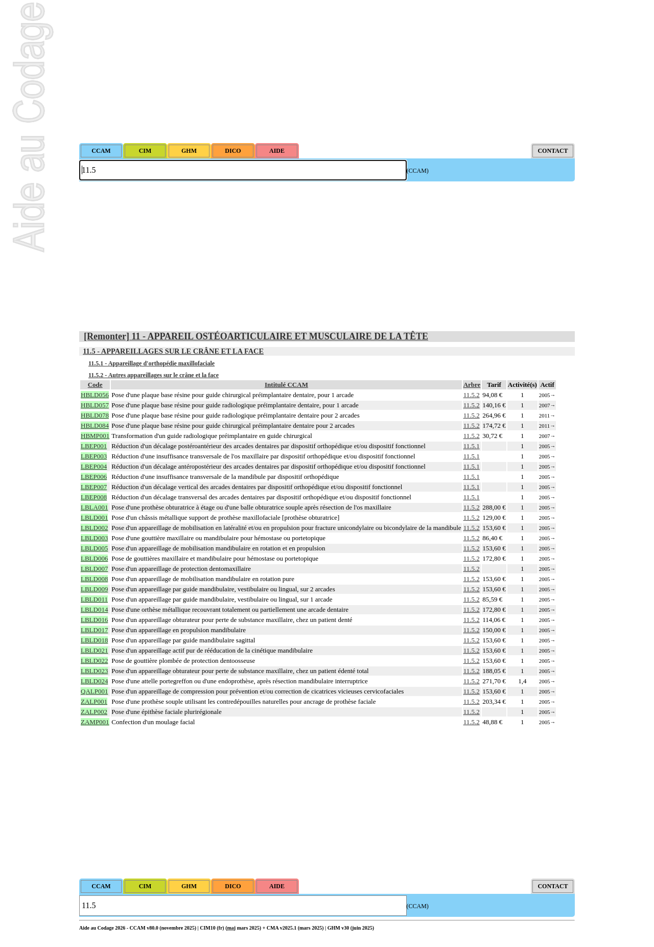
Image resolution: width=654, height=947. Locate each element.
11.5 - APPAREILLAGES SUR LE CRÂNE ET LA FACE (173, 351)
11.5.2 (471, 395)
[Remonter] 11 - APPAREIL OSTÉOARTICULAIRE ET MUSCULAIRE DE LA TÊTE (256, 336)
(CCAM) (418, 170)
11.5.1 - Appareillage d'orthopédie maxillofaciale (151, 363)
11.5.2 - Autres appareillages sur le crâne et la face (153, 375)
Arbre (472, 384)
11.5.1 (471, 446)
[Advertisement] (327, 71)
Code (95, 384)
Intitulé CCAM (286, 384)
